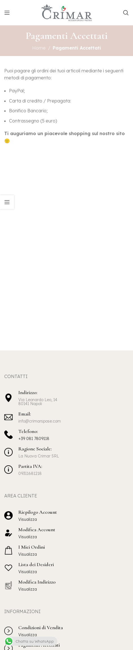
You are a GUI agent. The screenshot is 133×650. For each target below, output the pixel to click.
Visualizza (27, 519)
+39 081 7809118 (33, 438)
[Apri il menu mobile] (7, 12)
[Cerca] (126, 12)
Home (39, 48)
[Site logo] (66, 12)
